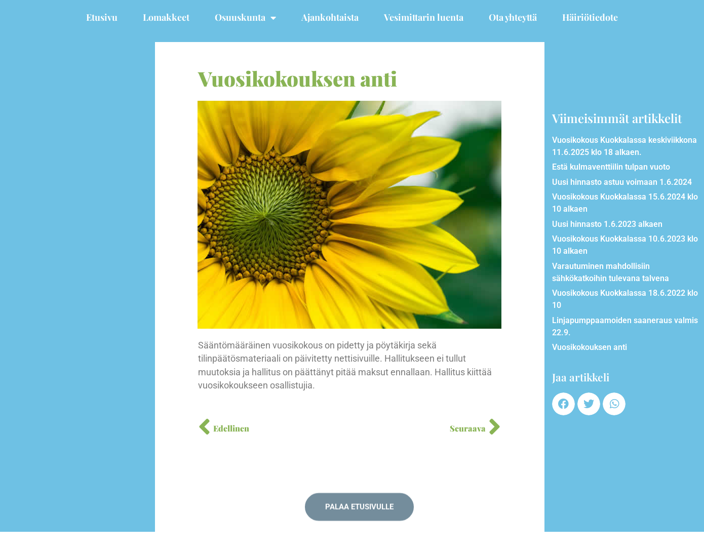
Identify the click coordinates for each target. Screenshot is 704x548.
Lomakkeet (166, 17)
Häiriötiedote (590, 17)
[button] (563, 404)
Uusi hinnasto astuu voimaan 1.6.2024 (622, 182)
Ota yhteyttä (513, 17)
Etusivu (102, 17)
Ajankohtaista (330, 17)
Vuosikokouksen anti (589, 347)
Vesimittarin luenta (423, 17)
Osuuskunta (245, 17)
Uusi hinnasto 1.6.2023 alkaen (607, 224)
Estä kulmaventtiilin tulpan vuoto (611, 167)
